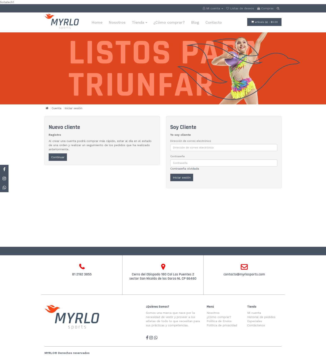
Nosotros (117, 22)
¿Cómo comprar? (169, 22)
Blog (195, 22)
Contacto (213, 22)
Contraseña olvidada (184, 168)
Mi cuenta (254, 312)
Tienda (139, 22)
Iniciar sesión (73, 108)
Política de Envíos (219, 321)
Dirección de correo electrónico (190, 140)
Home (96, 22)
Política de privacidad (222, 325)
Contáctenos (256, 325)
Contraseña (177, 156)
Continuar (57, 157)
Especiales (254, 321)
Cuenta (56, 108)
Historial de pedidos (261, 317)
